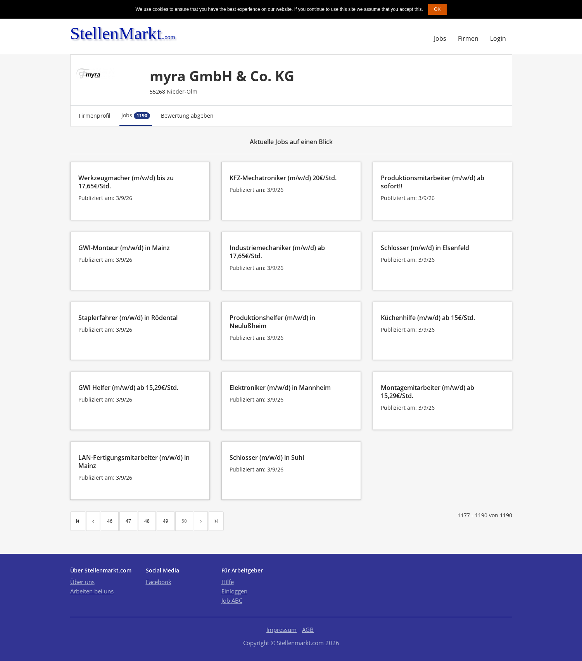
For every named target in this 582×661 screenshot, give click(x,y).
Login (498, 38)
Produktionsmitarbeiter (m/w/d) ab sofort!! (432, 182)
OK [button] (437, 9)
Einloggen (234, 591)
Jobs (440, 38)
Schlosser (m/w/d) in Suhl (267, 457)
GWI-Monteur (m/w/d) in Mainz (124, 248)
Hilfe (227, 582)
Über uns (82, 582)
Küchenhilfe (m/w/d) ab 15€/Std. (428, 317)
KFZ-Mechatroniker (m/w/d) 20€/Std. (283, 178)
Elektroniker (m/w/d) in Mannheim (280, 387)
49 (165, 521)
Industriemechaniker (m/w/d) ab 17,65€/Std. (277, 252)
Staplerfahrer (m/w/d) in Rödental (128, 317)
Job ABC (231, 600)
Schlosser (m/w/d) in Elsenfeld (425, 248)
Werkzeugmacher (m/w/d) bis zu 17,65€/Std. (126, 182)
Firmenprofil (95, 115)
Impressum (281, 629)
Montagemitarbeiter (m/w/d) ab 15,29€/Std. (427, 391)
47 (128, 521)
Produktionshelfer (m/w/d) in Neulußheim (272, 321)
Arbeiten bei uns (92, 591)
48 (147, 521)
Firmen (468, 38)
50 (184, 521)
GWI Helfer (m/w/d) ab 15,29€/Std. (128, 387)
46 (109, 521)
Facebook (158, 582)
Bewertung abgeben (187, 115)
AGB (308, 629)
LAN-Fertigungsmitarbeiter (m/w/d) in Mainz (134, 461)
